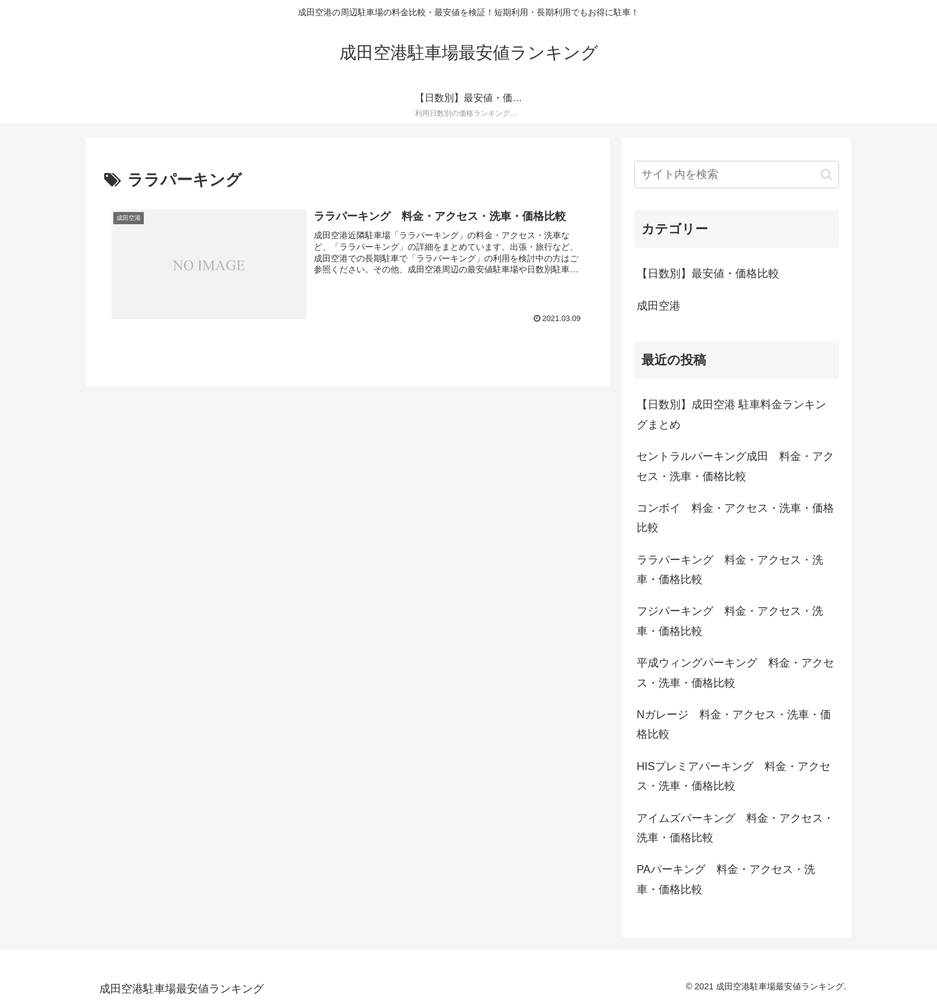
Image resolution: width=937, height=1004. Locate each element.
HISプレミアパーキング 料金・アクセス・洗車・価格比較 (733, 776)
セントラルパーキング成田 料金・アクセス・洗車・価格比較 (735, 466)
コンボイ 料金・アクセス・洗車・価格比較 (735, 518)
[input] (736, 174)
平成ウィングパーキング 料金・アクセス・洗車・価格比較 (735, 672)
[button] (826, 175)
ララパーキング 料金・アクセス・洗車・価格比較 (730, 569)
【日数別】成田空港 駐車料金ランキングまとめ (731, 414)
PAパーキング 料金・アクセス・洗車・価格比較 (726, 879)
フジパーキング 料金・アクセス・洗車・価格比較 (730, 621)
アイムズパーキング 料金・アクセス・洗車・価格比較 (735, 828)
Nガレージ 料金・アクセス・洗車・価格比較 (734, 724)
